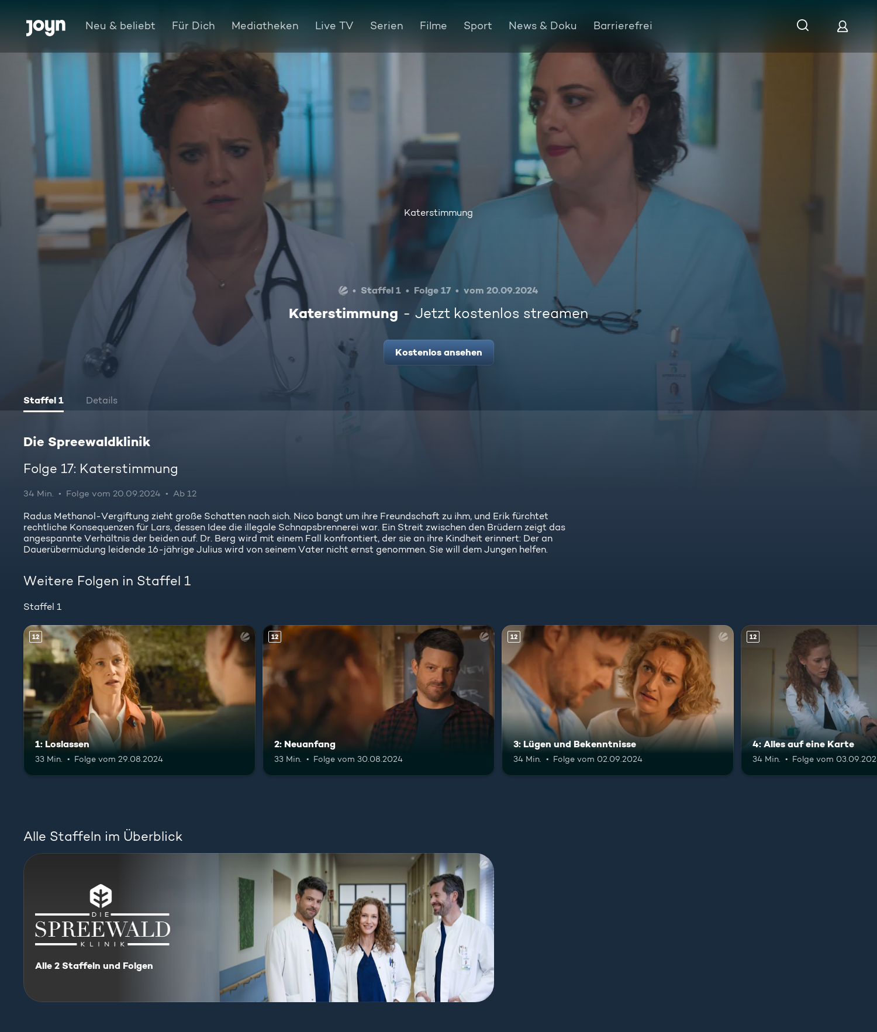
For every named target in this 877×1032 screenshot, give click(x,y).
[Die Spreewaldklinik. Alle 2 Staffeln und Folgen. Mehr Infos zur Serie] (258, 927)
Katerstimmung (438, 212)
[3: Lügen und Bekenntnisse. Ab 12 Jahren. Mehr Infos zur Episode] (618, 700)
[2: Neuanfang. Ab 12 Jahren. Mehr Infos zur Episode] (379, 700)
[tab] (43, 401)
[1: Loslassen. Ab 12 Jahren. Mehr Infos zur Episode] (139, 700)
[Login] (842, 26)
